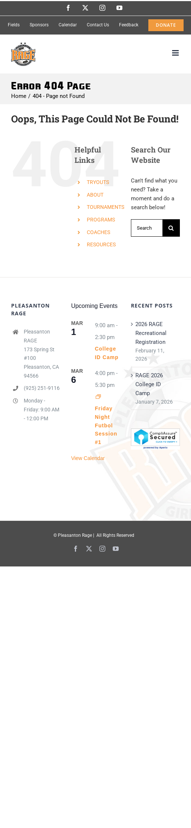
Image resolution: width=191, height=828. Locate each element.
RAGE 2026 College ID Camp (149, 384)
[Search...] (146, 228)
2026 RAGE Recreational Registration (151, 333)
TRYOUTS (98, 182)
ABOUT (95, 195)
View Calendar (88, 458)
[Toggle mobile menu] (176, 53)
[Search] (171, 228)
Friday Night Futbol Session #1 (106, 425)
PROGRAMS (101, 220)
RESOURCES (101, 244)
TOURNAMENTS (105, 207)
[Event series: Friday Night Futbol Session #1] (98, 397)
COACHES (98, 232)
